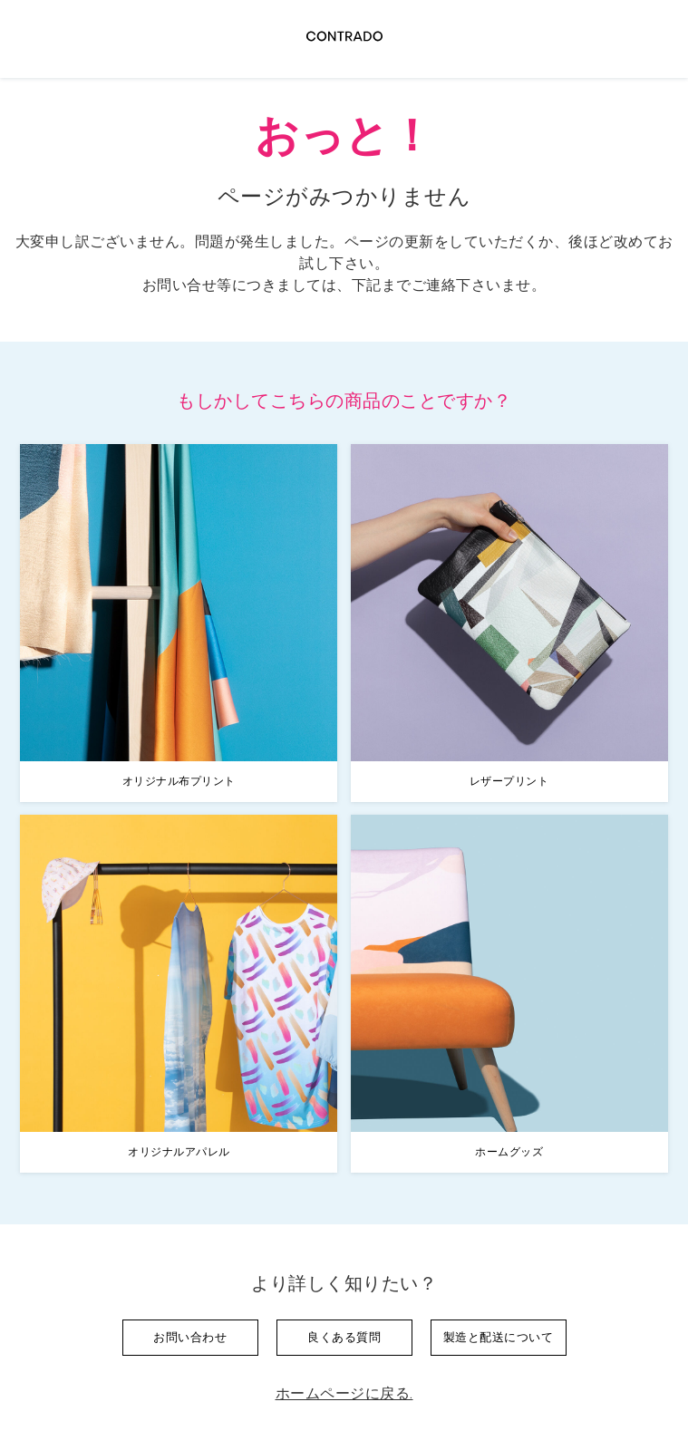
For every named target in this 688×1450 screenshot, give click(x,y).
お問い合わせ (190, 1337)
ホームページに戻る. (344, 1393)
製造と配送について (498, 1337)
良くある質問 (344, 1337)
